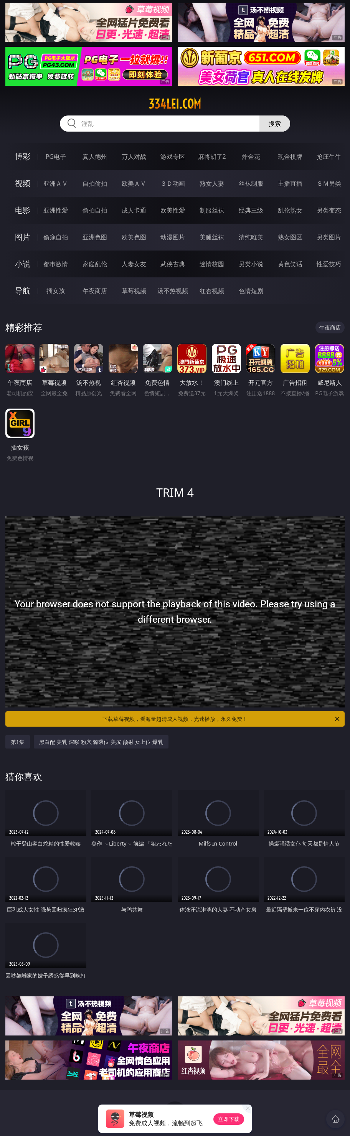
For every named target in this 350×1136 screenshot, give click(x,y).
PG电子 (56, 156)
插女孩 (55, 291)
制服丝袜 (212, 210)
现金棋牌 (290, 156)
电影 (22, 210)
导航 (22, 290)
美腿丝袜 (212, 237)
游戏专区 (172, 156)
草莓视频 (134, 291)
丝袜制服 (251, 183)
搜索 (275, 123)
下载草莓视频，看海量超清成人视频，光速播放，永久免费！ (221, 719)
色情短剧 (251, 291)
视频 (22, 183)
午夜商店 (95, 291)
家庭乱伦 (95, 264)
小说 (22, 264)
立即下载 (228, 1119)
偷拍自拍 (95, 210)
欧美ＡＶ (134, 183)
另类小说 (251, 264)
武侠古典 (172, 264)
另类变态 (329, 210)
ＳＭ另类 (329, 183)
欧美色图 (134, 237)
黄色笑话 (290, 264)
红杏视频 (212, 291)
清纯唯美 (251, 237)
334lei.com (175, 104)
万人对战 (134, 156)
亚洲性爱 (55, 210)
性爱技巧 (329, 264)
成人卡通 (134, 210)
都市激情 (55, 264)
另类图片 (329, 237)
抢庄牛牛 (329, 156)
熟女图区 (290, 237)
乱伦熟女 (290, 210)
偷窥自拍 (55, 237)
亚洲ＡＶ (55, 183)
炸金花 (251, 156)
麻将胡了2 (212, 156)
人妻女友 (134, 264)
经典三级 (251, 210)
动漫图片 (172, 237)
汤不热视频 (172, 291)
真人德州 (95, 156)
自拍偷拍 (95, 183)
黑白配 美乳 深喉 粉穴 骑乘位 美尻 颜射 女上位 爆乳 (101, 741)
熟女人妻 (212, 183)
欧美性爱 (172, 210)
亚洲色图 (95, 237)
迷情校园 (212, 264)
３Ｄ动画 (172, 183)
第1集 (18, 741)
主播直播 (290, 183)
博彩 (22, 156)
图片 (22, 237)
